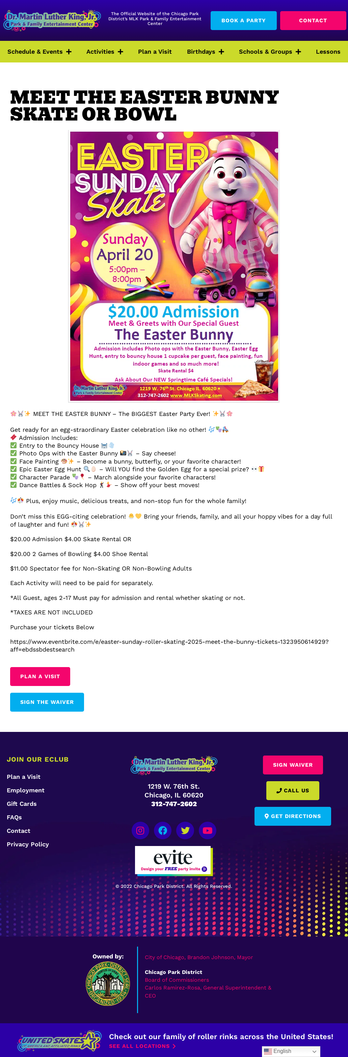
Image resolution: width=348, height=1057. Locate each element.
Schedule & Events (39, 51)
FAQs (14, 817)
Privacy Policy (28, 844)
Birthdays (205, 51)
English (277, 1052)
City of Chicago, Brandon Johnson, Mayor (199, 956)
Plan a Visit (155, 51)
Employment (26, 790)
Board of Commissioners (177, 978)
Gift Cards (22, 803)
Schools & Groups (270, 51)
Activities (104, 51)
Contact (18, 830)
